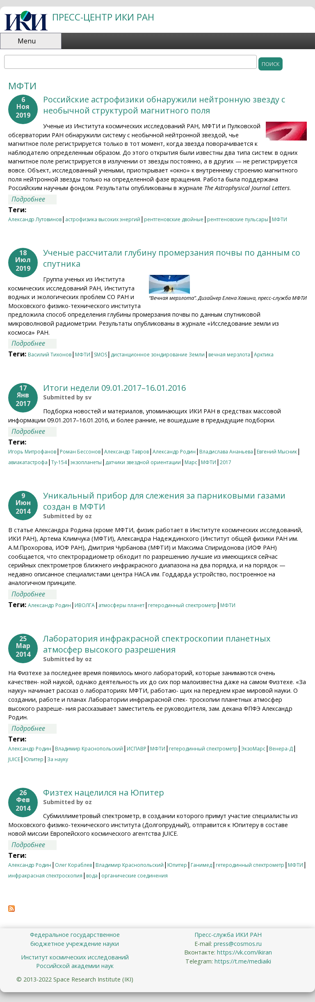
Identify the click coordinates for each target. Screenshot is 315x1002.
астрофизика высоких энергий (102, 219)
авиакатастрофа (28, 462)
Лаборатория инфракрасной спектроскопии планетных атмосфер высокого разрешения (156, 644)
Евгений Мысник (277, 451)
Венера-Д (281, 748)
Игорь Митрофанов (32, 451)
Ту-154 (59, 462)
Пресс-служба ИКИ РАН (228, 935)
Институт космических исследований (75, 957)
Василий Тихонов (49, 354)
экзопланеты (86, 462)
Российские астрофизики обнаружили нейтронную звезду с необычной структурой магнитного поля (164, 105)
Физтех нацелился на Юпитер (103, 792)
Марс (191, 462)
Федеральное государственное (75, 935)
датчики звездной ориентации (143, 462)
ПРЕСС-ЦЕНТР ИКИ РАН (103, 17)
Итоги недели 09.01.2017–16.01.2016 (114, 387)
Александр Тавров (126, 451)
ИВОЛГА (85, 605)
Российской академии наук (75, 966)
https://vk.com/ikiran (244, 952)
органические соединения (134, 875)
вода (92, 875)
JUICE (14, 759)
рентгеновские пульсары (237, 219)
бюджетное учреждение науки (74, 944)
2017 (225, 462)
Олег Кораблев (73, 864)
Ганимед (201, 864)
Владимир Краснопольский (89, 748)
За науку (57, 759)
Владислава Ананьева (226, 451)
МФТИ (279, 219)
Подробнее (34, 199)
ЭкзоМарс (253, 748)
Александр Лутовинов (35, 219)
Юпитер (33, 759)
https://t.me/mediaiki (243, 961)
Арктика (264, 354)
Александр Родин (174, 451)
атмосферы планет (121, 605)
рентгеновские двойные (173, 219)
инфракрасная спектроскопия (45, 875)
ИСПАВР (136, 748)
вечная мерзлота (229, 354)
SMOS (100, 354)
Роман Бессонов (80, 451)
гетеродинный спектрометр (182, 605)
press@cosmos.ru (238, 944)
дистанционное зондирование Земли (158, 354)
